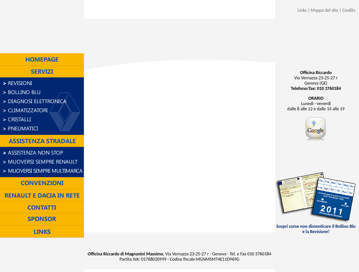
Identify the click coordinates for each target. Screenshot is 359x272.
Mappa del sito (324, 10)
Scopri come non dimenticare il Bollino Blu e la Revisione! (316, 226)
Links (301, 10)
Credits (348, 10)
